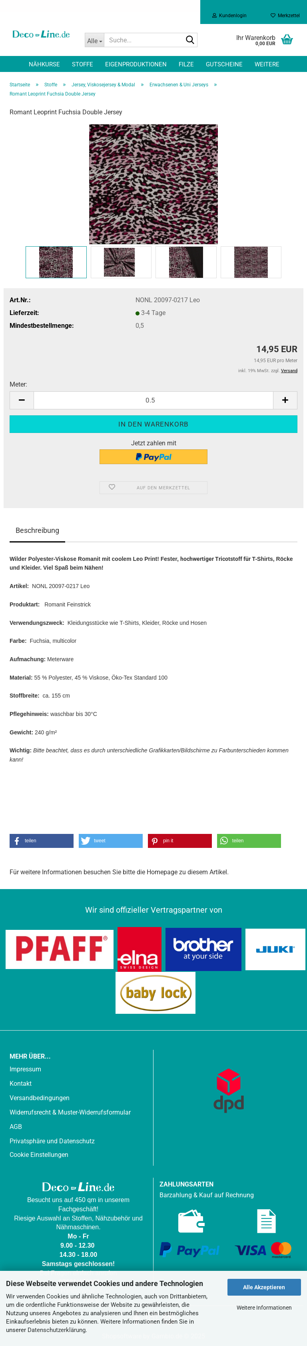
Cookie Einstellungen (39, 1155)
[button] (22, 400)
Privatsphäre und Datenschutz (52, 1141)
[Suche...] (94, 40)
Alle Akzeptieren (264, 1287)
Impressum (25, 1069)
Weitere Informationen (264, 1307)
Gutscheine (224, 64)
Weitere (267, 64)
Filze (186, 64)
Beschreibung (37, 530)
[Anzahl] (153, 400)
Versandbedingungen (40, 1098)
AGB (16, 1127)
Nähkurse (44, 64)
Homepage (162, 872)
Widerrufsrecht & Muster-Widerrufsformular (70, 1112)
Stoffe (82, 64)
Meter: (18, 384)
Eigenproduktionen (136, 64)
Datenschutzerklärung (57, 1330)
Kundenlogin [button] (229, 15)
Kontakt (21, 1083)
